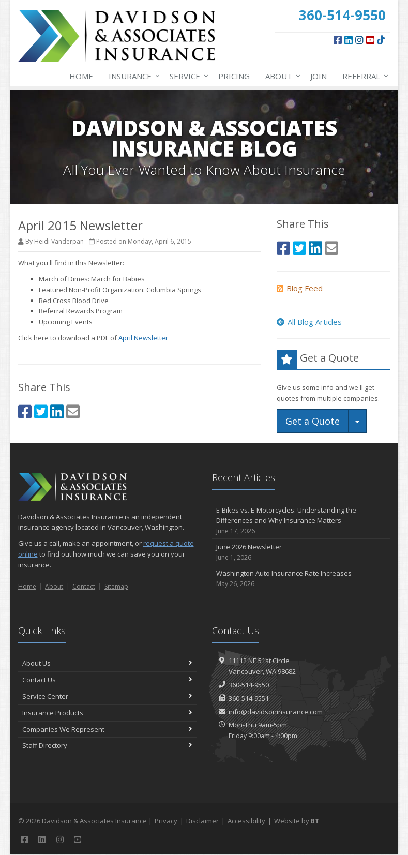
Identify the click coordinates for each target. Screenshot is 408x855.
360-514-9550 (249, 684)
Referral (363, 76)
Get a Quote (312, 421)
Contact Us (107, 679)
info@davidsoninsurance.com (276, 711)
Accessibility (246, 821)
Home (81, 76)
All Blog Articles (309, 322)
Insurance (132, 76)
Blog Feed (300, 288)
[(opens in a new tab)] (381, 40)
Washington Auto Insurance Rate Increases (301, 578)
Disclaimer (202, 821)
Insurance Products (107, 712)
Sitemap (116, 586)
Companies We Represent (107, 729)
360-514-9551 (249, 698)
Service (187, 76)
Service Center (107, 696)
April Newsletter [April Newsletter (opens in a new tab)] (143, 337)
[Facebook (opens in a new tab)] (338, 40)
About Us (107, 663)
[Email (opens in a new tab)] (73, 411)
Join (318, 76)
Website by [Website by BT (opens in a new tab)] (296, 821)
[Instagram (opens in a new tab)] (359, 40)
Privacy (166, 821)
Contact (83, 586)
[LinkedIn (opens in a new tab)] (348, 40)
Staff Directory (107, 745)
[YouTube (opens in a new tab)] (370, 40)
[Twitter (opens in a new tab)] (41, 411)
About (280, 76)
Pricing (234, 76)
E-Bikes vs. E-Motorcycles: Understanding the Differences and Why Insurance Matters (301, 520)
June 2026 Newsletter (301, 552)
